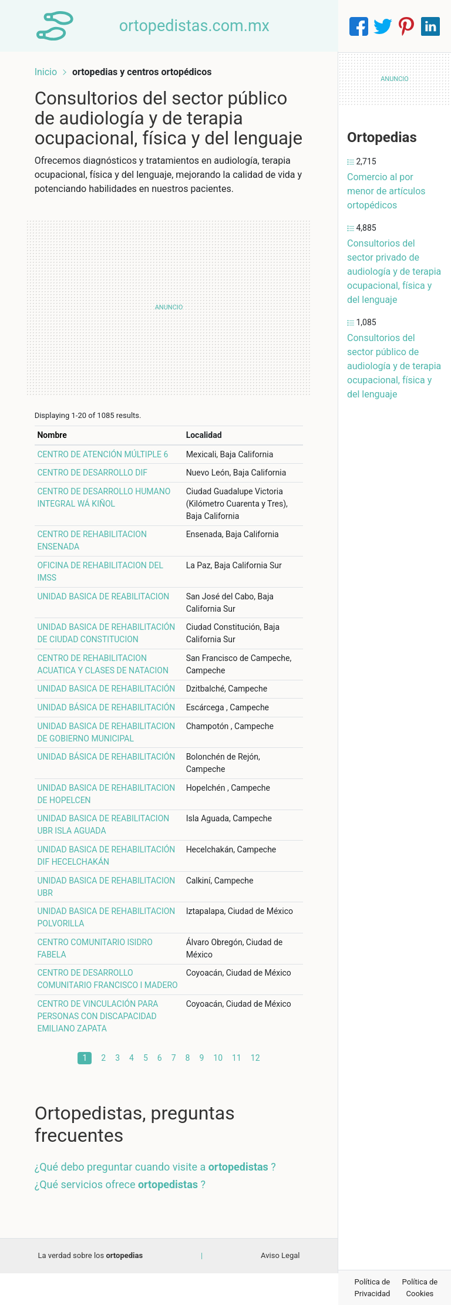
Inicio (48, 69)
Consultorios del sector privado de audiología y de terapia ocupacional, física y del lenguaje (394, 271)
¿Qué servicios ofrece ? (122, 1216)
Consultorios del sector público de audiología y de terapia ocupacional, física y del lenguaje (394, 366)
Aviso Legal (280, 1287)
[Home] (56, 25)
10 (218, 1089)
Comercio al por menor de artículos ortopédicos (386, 191)
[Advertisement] (169, 327)
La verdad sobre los (90, 1287)
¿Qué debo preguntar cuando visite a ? (157, 1199)
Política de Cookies (420, 1287)
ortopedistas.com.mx (197, 25)
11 (236, 1089)
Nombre (54, 454)
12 (255, 1089)
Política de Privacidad (373, 1287)
